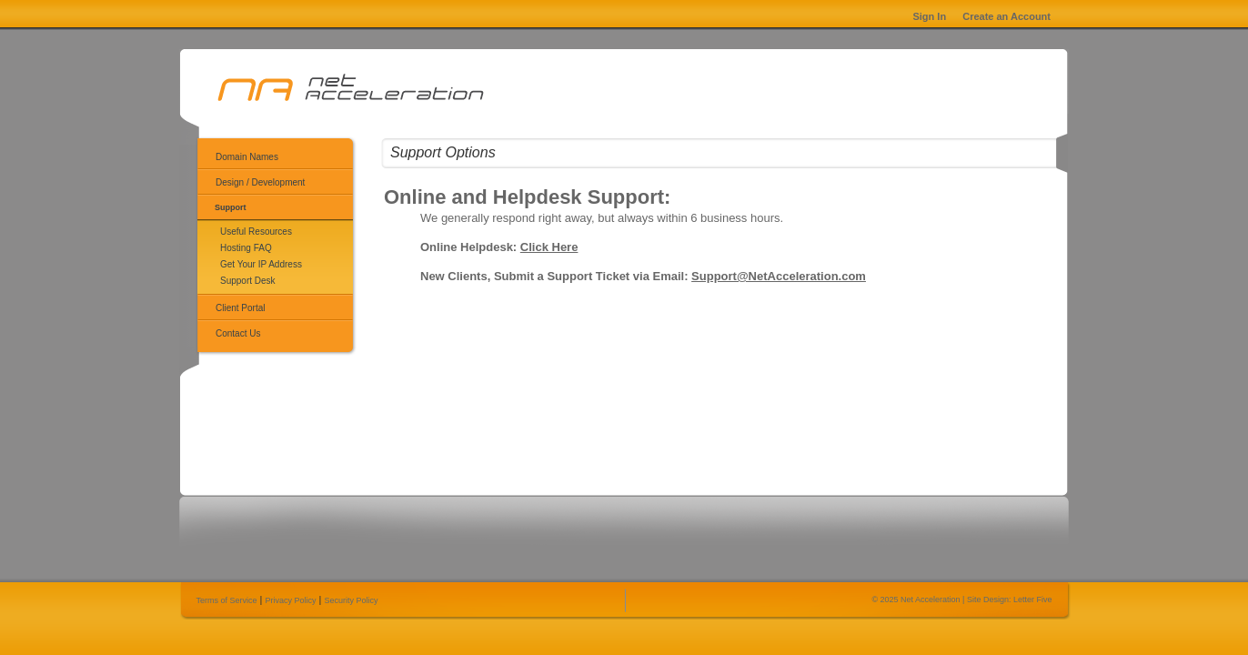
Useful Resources (256, 232)
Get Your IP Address (261, 264)
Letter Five (1032, 599)
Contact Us (238, 333)
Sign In (929, 16)
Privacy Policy (291, 600)
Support (231, 207)
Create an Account (1006, 16)
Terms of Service (226, 600)
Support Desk (248, 281)
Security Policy (351, 600)
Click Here (549, 247)
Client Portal (240, 308)
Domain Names (247, 157)
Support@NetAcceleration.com (778, 276)
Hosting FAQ (246, 248)
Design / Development (260, 182)
